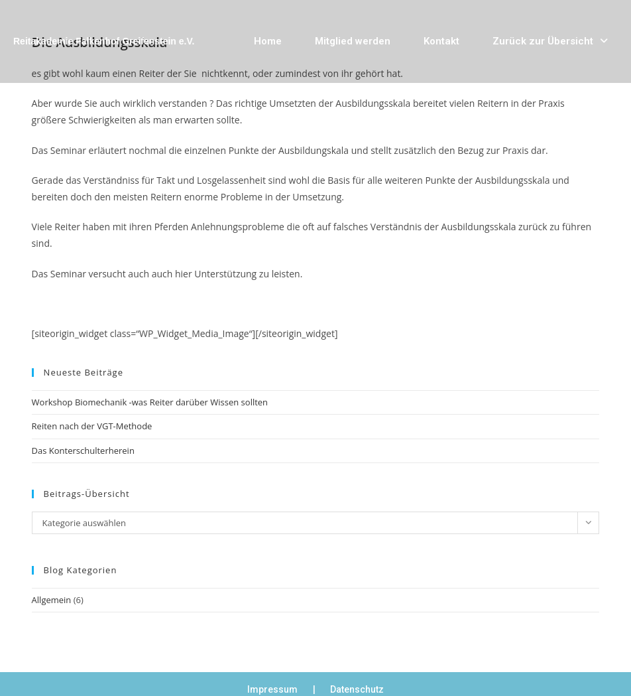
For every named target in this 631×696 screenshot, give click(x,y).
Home (268, 41)
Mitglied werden (352, 41)
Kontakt (441, 41)
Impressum (272, 689)
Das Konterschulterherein (83, 450)
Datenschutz (357, 689)
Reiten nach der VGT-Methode (92, 426)
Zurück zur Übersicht (550, 41)
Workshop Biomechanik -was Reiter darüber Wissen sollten (150, 402)
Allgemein (52, 600)
